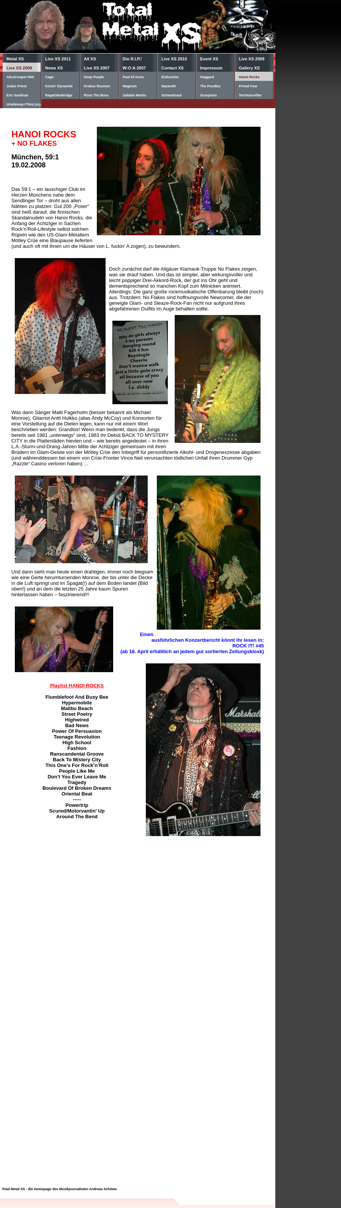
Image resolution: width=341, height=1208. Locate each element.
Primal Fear (248, 86)
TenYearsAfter (250, 95)
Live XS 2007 (96, 68)
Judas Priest (16, 86)
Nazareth (168, 86)
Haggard (207, 77)
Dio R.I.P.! (132, 59)
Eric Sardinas (17, 95)
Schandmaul (171, 95)
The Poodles (210, 86)
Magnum (130, 86)
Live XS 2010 (174, 59)
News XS (54, 68)
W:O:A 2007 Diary (134, 69)
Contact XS (172, 68)
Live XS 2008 (19, 68)
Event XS (209, 59)
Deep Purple (94, 77)
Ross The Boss (96, 95)
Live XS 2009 (251, 59)
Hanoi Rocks (249, 77)
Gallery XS (249, 68)
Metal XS (15, 59)
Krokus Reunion (97, 86)
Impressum (211, 68)
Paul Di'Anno (133, 77)
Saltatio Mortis (134, 95)
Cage (49, 77)
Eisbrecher (170, 77)
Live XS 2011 (58, 59)
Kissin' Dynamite (59, 86)
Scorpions (208, 95)
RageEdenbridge (59, 95)
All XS (90, 59)
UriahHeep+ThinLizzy (23, 104)
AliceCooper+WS (20, 77)
